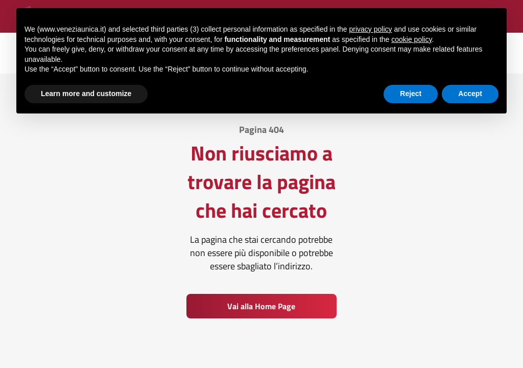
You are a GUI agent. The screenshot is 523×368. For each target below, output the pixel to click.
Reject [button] (410, 93)
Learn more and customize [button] (86, 93)
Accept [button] (470, 93)
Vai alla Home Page (261, 306)
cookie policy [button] (411, 39)
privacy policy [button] (370, 29)
